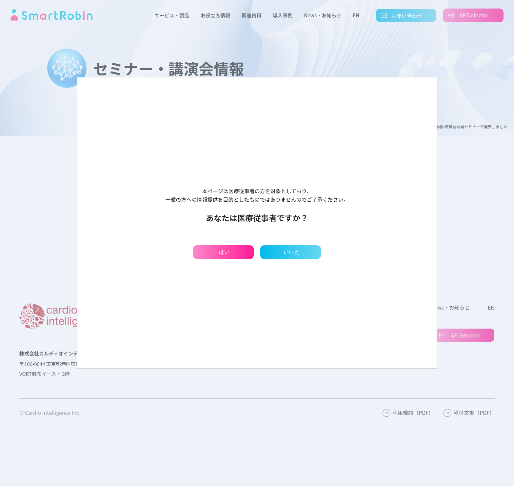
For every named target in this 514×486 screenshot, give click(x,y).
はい (224, 252)
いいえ (291, 252)
